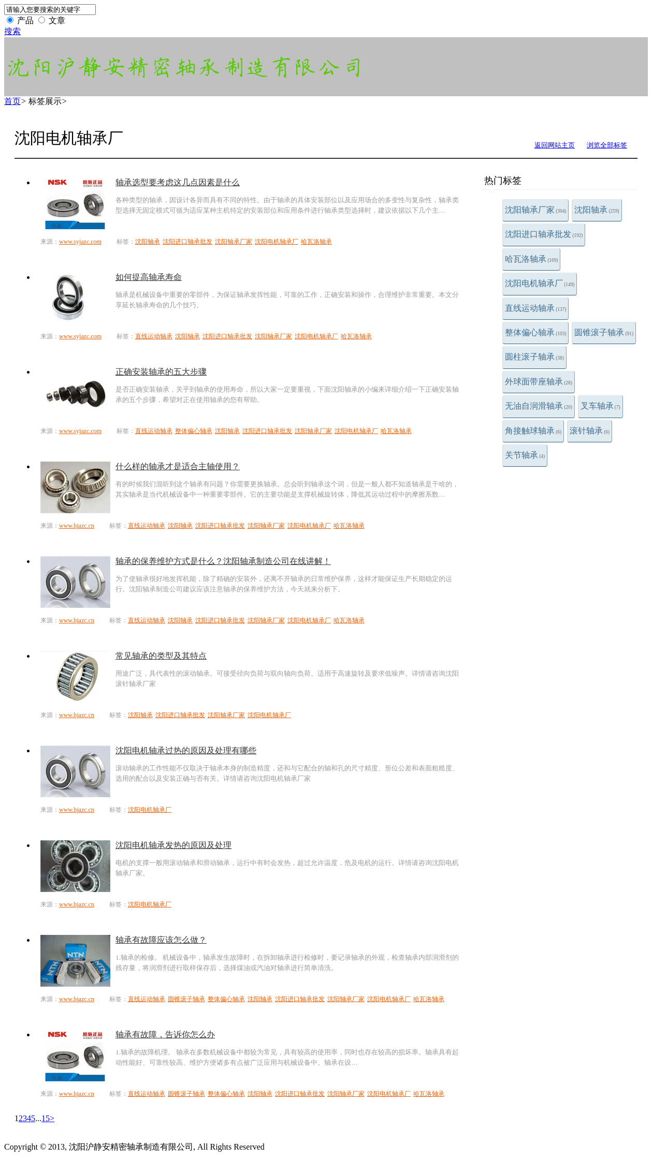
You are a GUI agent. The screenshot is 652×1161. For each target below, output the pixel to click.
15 (45, 1118)
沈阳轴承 (596, 209)
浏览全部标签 (607, 145)
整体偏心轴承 (535, 332)
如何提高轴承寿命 (148, 277)
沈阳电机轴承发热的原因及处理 (173, 845)
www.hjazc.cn (76, 525)
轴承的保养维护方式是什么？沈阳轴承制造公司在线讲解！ (223, 561)
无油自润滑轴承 (538, 405)
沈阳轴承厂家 (535, 209)
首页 (12, 101)
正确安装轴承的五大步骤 (161, 371)
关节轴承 (525, 455)
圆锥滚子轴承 (603, 332)
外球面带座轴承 (538, 381)
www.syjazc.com (80, 241)
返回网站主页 (554, 145)
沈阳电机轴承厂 (539, 283)
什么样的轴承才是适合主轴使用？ (177, 466)
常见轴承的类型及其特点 (161, 655)
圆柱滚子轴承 (534, 356)
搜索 (12, 31)
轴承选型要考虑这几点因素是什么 (177, 182)
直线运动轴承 (535, 308)
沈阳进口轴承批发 (544, 234)
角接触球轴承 (533, 430)
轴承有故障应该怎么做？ (161, 939)
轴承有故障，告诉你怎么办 (165, 1034)
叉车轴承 (600, 405)
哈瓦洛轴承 (531, 259)
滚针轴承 (590, 430)
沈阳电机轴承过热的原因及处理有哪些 (185, 750)
